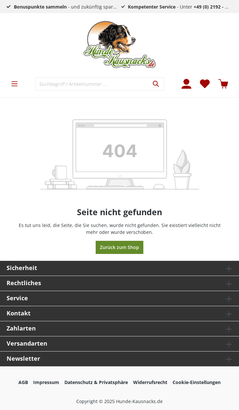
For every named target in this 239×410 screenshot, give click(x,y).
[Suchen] (156, 84)
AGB (23, 382)
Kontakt (19, 313)
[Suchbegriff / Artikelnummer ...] (92, 84)
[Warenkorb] (223, 84)
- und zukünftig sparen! (67, 7)
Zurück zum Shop (119, 247)
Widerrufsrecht (150, 382)
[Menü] (14, 83)
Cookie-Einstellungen (197, 382)
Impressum (46, 382)
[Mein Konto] (186, 84)
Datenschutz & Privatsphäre (96, 382)
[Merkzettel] (205, 84)
